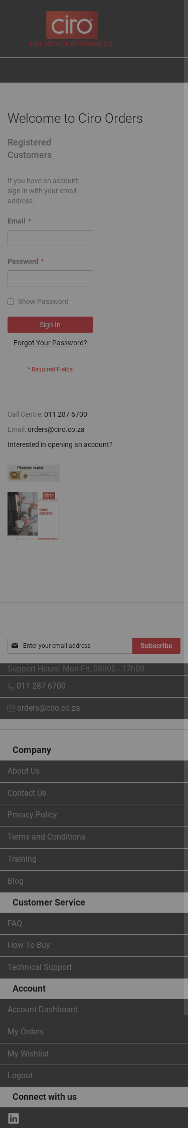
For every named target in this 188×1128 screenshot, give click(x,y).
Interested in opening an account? (60, 444)
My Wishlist (28, 1054)
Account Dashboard (43, 1009)
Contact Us (27, 793)
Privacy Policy (32, 814)
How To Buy (29, 945)
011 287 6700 (65, 414)
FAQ (15, 923)
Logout (20, 1075)
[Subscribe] (156, 646)
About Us (24, 771)
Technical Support (40, 967)
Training (22, 859)
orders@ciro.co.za (56, 429)
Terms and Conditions (46, 837)
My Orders (26, 1031)
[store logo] (72, 28)
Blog (16, 881)
